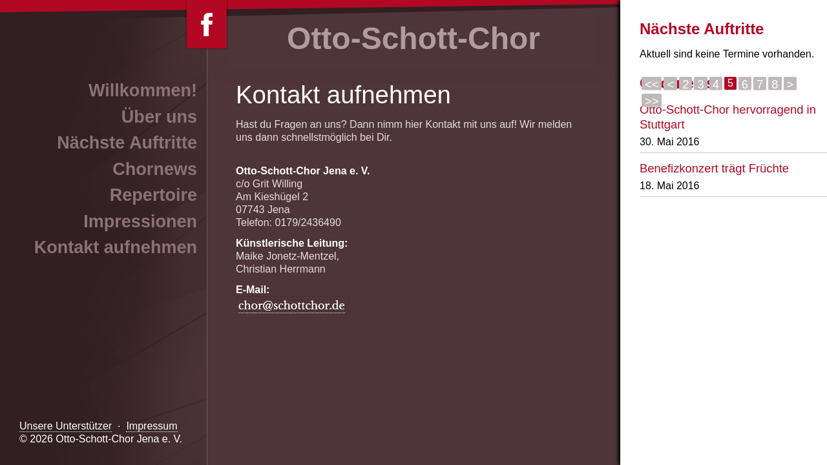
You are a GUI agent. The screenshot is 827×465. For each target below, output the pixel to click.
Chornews (154, 169)
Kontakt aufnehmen (115, 247)
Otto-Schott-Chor (413, 38)
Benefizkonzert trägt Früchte (714, 168)
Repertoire (153, 195)
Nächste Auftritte (127, 142)
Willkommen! (143, 90)
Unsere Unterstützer (65, 425)
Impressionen (140, 221)
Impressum (151, 425)
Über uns (159, 117)
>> (651, 100)
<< (651, 84)
